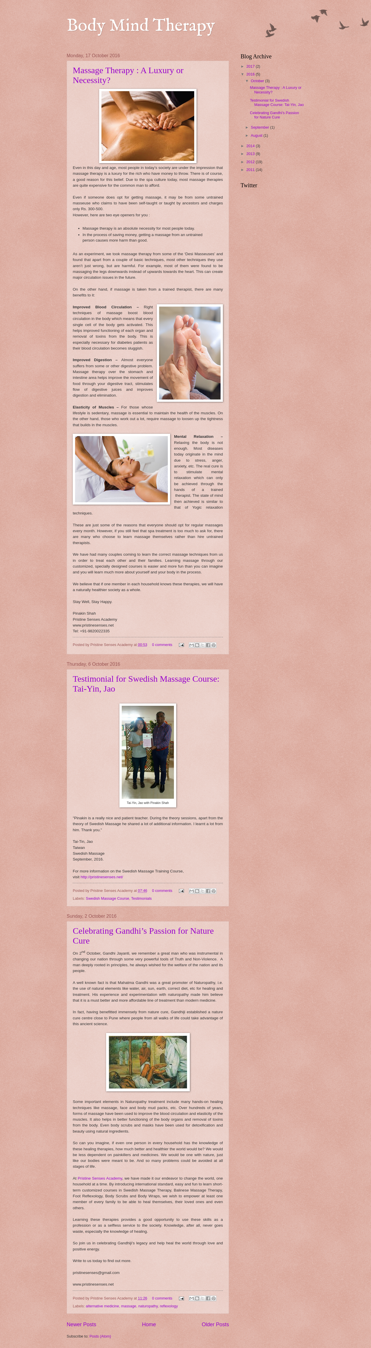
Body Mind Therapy (141, 26)
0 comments (162, 644)
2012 (251, 162)
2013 (251, 154)
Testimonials (141, 898)
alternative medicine (102, 1306)
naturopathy (148, 1306)
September (260, 127)
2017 (251, 66)
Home (149, 1324)
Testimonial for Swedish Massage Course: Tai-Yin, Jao (277, 102)
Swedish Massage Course (107, 898)
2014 (251, 146)
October (258, 81)
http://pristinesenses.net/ (102, 877)
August (257, 135)
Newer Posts (81, 1324)
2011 (251, 170)
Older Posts (215, 1324)
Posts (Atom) (100, 1336)
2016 (251, 74)
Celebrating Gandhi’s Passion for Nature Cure (274, 115)
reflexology (169, 1306)
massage (128, 1306)
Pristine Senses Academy (100, 1178)
